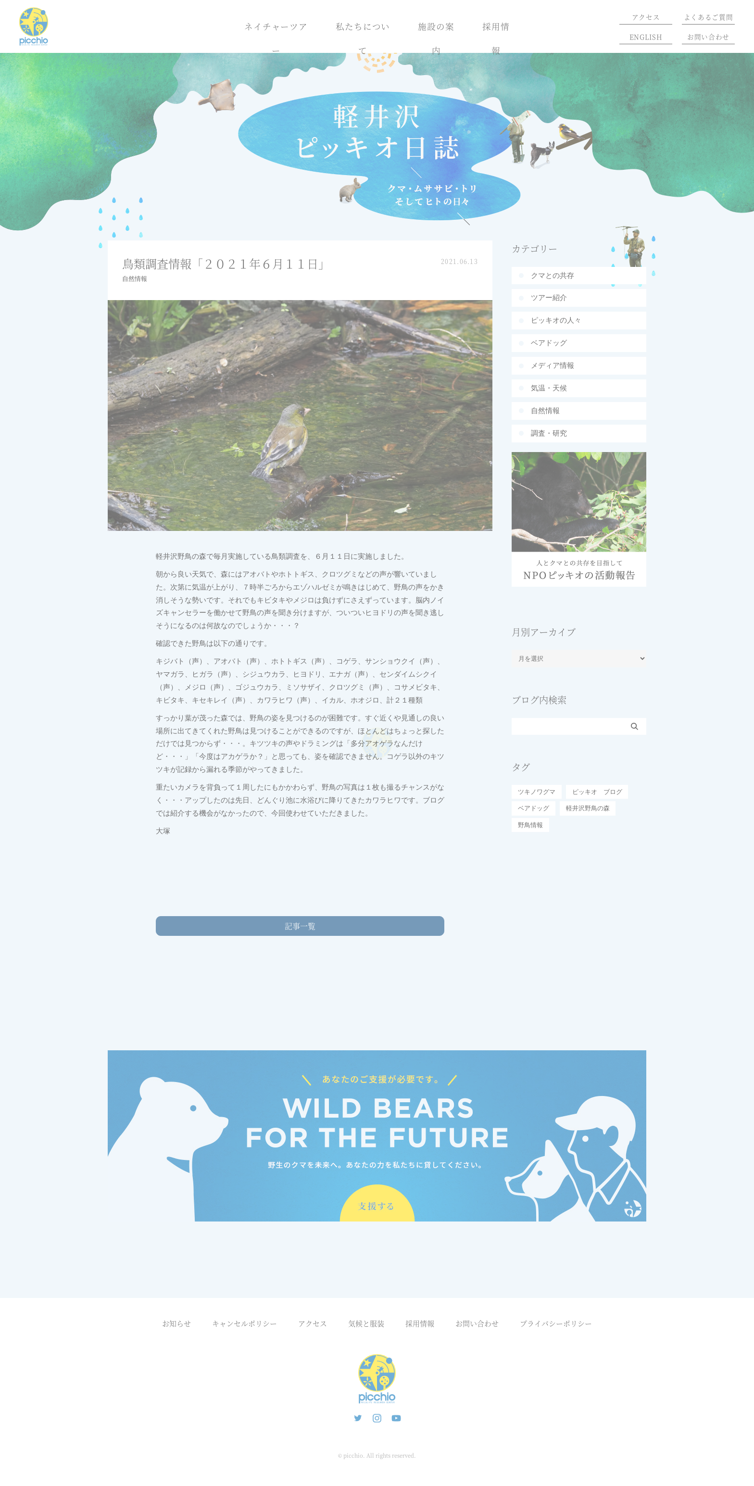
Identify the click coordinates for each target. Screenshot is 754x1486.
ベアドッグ (549, 343)
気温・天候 (549, 388)
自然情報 (134, 278)
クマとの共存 (552, 275)
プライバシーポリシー (556, 1323)
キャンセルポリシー (244, 1323)
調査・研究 (549, 433)
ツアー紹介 (549, 297)
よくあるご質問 (708, 17)
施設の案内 (436, 38)
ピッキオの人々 (556, 320)
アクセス (646, 17)
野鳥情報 (530, 825)
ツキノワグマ (536, 791)
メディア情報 (552, 365)
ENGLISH (646, 36)
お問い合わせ (708, 36)
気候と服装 (366, 1323)
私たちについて (363, 38)
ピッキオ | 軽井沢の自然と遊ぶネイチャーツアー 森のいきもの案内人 (377, 1379)
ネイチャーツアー (276, 38)
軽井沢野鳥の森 (588, 808)
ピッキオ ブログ (597, 791)
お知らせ (176, 1323)
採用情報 (496, 38)
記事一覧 (300, 926)
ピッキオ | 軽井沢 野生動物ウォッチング (33, 26)
